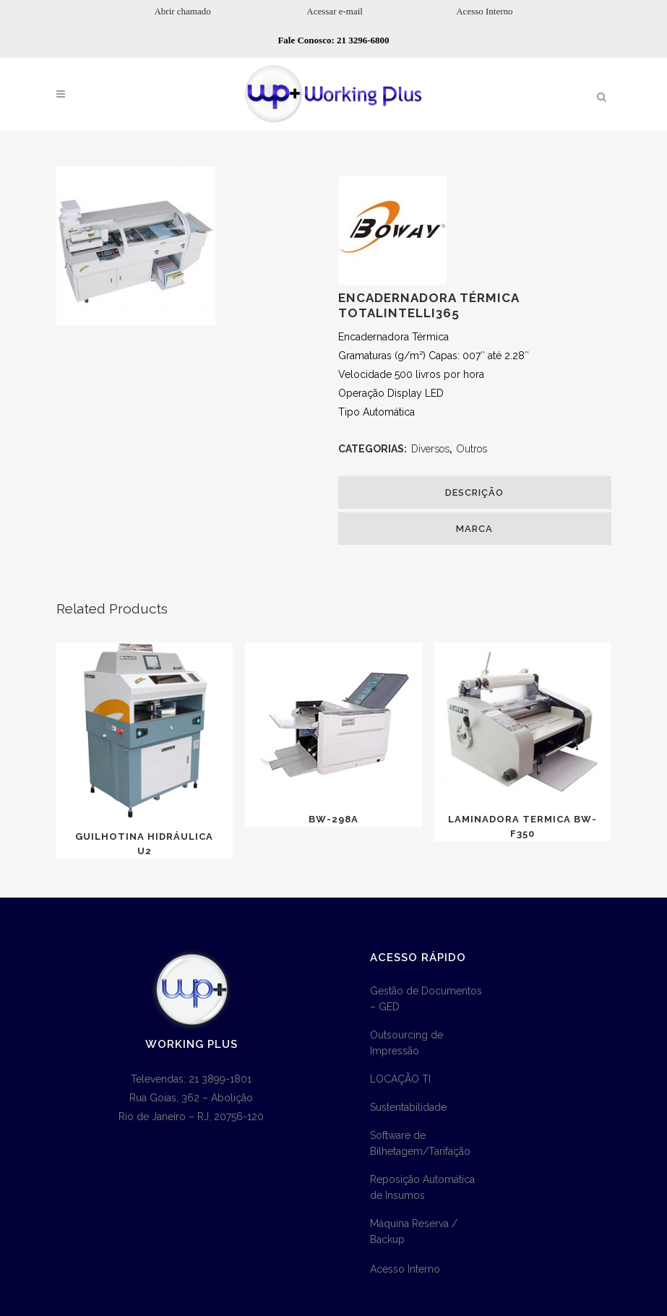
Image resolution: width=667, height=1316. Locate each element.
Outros (472, 449)
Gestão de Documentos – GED (426, 998)
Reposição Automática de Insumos (422, 1187)
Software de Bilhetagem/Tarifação (420, 1143)
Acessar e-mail (334, 11)
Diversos (430, 449)
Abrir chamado (182, 11)
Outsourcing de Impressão (406, 1043)
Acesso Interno (484, 11)
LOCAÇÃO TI (400, 1079)
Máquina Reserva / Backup (413, 1231)
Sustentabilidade (408, 1107)
